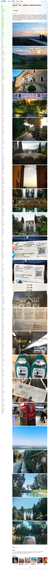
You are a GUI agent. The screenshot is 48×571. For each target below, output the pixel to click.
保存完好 (3, 199)
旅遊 (2, 150)
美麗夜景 (3, 180)
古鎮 (2, 379)
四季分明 (3, 383)
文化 (2, 13)
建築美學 (3, 70)
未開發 (2, 387)
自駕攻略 (21, 1)
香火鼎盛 (3, 322)
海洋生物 (3, 192)
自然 (2, 37)
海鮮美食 (3, 231)
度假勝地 (3, 340)
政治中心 (3, 402)
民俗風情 (3, 318)
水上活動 (3, 218)
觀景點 (2, 117)
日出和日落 (3, 405)
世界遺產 (3, 22)
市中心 (2, 67)
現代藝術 (3, 242)
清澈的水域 (3, 59)
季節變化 (3, 355)
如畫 (2, 368)
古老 (2, 295)
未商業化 (3, 349)
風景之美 (3, 161)
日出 (2, 146)
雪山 (2, 227)
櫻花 (2, 105)
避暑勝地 (3, 94)
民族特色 (3, 200)
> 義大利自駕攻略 (17, 3)
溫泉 (2, 139)
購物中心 (3, 181)
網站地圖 (30, 567)
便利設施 (3, 314)
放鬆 (2, 207)
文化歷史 (3, 344)
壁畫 (2, 124)
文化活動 (3, 208)
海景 (2, 74)
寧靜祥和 (3, 123)
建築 (2, 40)
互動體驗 (3, 51)
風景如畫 (3, 412)
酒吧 (2, 245)
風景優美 (3, 104)
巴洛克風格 (3, 113)
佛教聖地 (3, 177)
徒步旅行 (3, 131)
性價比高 (3, 254)
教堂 (2, 189)
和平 (2, 367)
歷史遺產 (3, 193)
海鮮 (2, 82)
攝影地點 (3, 257)
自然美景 (3, 287)
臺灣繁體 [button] (45, 1)
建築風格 (3, 85)
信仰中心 (3, 348)
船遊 (2, 352)
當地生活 (3, 162)
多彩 (2, 397)
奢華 (2, 185)
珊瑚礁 (2, 170)
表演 (2, 401)
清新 (2, 390)
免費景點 (3, 212)
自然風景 (3, 364)
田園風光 (3, 173)
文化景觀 (3, 158)
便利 (2, 265)
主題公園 (3, 283)
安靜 (2, 363)
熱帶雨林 (3, 279)
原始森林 (3, 98)
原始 (2, 97)
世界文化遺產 (3, 409)
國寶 (2, 234)
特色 (2, 356)
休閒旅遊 (3, 307)
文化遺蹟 (3, 337)
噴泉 (2, 268)
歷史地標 (3, 222)
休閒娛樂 (3, 52)
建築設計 (3, 292)
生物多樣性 (3, 143)
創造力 (2, 398)
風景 (2, 48)
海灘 (2, 41)
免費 (2, 112)
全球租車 (9, 1)
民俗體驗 (3, 303)
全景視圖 (3, 241)
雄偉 (2, 56)
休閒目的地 (3, 203)
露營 (2, 394)
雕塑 (2, 90)
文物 (2, 260)
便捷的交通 (3, 360)
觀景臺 (2, 32)
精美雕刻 (3, 169)
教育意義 (3, 298)
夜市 (2, 250)
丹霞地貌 (3, 375)
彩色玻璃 (3, 325)
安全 (2, 238)
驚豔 (2, 276)
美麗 (2, 151)
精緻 (2, 196)
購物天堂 (3, 188)
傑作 (2, 317)
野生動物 (3, 71)
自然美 (2, 44)
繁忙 (2, 219)
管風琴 (2, 336)
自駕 (2, 341)
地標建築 (3, 89)
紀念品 (2, 116)
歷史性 (2, 17)
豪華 (2, 413)
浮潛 (2, 184)
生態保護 (3, 246)
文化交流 (3, 345)
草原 (2, 321)
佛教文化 (3, 154)
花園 (2, 136)
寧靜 (2, 14)
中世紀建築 (3, 302)
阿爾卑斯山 (3, 269)
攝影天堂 (3, 93)
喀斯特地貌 (3, 211)
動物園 (2, 223)
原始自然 (3, 406)
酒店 (2, 226)
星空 (2, 378)
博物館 (2, 36)
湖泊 (2, 174)
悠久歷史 (3, 132)
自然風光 (3, 9)
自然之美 (3, 127)
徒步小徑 (3, 393)
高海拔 (2, 374)
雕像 (2, 253)
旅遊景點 (3, 25)
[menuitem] (42, 1)
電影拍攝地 (3, 120)
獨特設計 (3, 230)
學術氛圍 (3, 101)
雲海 (2, 155)
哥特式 (2, 273)
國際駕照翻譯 (13, 1)
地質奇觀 (3, 291)
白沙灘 (2, 311)
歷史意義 (3, 147)
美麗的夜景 (3, 78)
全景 (2, 128)
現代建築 (3, 288)
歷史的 (2, 29)
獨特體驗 (3, 371)
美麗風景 (3, 165)
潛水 (2, 261)
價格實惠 (3, 329)
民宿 (2, 310)
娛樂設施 (3, 204)
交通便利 (3, 33)
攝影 (2, 60)
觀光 (2, 284)
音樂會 (2, 264)
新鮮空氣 (3, 79)
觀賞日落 (3, 330)
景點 (2, 135)
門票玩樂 (17, 1)
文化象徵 (3, 75)
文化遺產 (3, 10)
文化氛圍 (3, 66)
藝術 (2, 28)
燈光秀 (2, 326)
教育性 (2, 108)
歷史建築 (3, 18)
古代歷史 (3, 109)
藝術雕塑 (3, 333)
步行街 (2, 272)
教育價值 (3, 280)
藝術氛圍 (3, 47)
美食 (2, 21)
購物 (2, 63)
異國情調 (3, 215)
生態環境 (3, 166)
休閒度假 (3, 86)
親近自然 (3, 299)
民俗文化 (3, 386)
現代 (2, 382)
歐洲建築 (3, 359)
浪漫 (2, 55)
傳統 (2, 306)
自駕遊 (2, 142)
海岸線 (2, 249)
